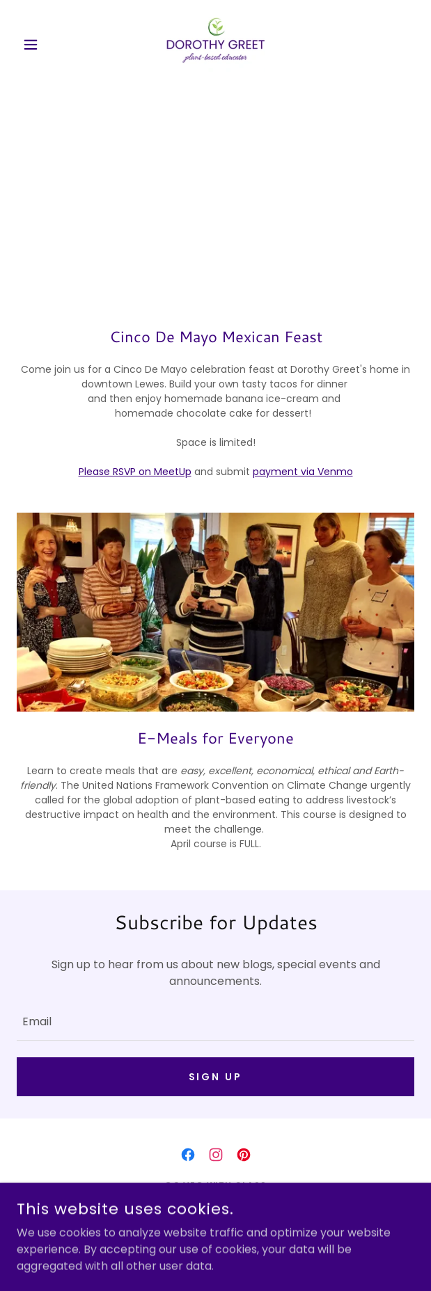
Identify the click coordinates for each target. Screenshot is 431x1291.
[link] (215, 44)
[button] (47, 44)
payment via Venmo (303, 472)
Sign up (216, 1077)
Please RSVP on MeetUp (135, 472)
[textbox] (215, 1021)
